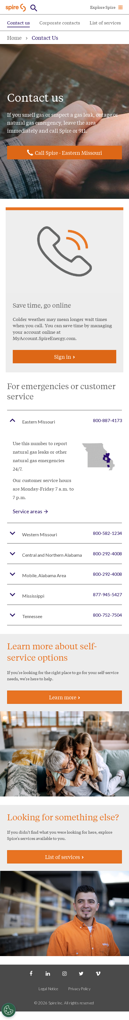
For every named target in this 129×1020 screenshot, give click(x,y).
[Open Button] (34, 8)
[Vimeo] (98, 973)
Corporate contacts (59, 22)
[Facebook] (31, 973)
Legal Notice (48, 988)
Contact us (18, 22)
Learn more (64, 697)
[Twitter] (81, 973)
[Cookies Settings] (8, 1010)
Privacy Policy (79, 988)
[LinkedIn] (47, 973)
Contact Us (45, 37)
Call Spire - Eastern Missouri (68, 152)
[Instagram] (64, 973)
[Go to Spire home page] (16, 7)
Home (14, 37)
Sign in (64, 356)
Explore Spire (102, 7)
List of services (105, 22)
